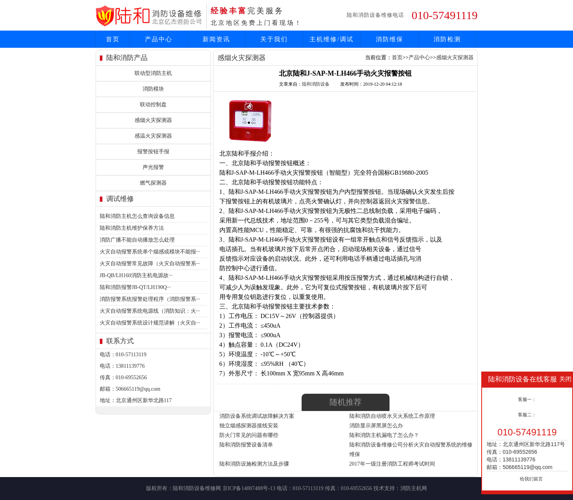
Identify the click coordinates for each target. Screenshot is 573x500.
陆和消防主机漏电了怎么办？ (384, 435)
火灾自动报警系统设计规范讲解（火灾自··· (150, 323)
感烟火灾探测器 (153, 120)
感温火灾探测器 (153, 136)
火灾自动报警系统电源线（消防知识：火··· (150, 311)
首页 (113, 39)
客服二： (527, 414)
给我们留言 (531, 479)
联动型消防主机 (153, 73)
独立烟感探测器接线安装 (248, 426)
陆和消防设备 (316, 84)
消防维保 (389, 39)
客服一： (527, 399)
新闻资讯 (216, 39)
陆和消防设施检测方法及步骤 (254, 464)
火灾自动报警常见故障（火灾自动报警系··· (150, 263)
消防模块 (153, 89)
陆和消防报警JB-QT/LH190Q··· (135, 287)
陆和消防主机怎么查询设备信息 (137, 216)
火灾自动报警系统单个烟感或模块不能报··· (150, 252)
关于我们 (274, 39)
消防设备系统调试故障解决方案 (256, 416)
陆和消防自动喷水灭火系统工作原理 (392, 416)
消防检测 (447, 39)
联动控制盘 (153, 104)
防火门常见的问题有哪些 (248, 435)
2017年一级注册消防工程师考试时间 (392, 464)
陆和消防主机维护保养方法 (132, 228)
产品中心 (158, 39)
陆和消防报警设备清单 (246, 445)
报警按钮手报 (153, 151)
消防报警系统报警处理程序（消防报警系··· (150, 299)
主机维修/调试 (331, 39)
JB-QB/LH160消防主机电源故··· (136, 275)
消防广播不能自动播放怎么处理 (137, 240)
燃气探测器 (153, 183)
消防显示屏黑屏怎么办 (376, 426)
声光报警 (153, 167)
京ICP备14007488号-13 (248, 488)
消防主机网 (413, 488)
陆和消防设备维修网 (197, 488)
